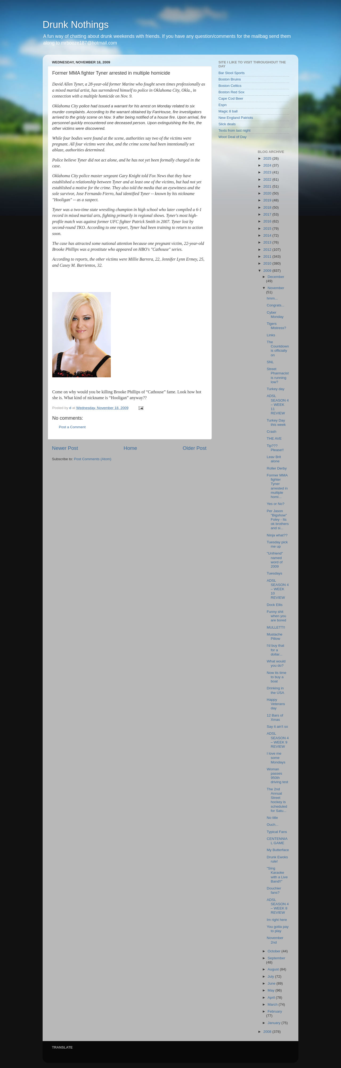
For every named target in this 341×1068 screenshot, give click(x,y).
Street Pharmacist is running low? (278, 375)
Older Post (194, 448)
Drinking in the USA (275, 690)
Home (130, 448)
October (275, 951)
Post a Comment (72, 427)
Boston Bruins (229, 79)
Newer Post (65, 448)
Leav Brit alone (274, 459)
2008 (267, 1032)
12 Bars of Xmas (275, 717)
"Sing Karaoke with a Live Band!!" (277, 874)
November (276, 288)
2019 (267, 200)
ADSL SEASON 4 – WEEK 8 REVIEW (278, 906)
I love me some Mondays (276, 757)
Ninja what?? (277, 535)
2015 (267, 228)
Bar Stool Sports (231, 73)
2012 (267, 250)
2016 (267, 221)
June (272, 983)
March (273, 1004)
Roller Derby (277, 468)
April (272, 998)
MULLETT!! (276, 627)
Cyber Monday (275, 314)
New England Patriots (235, 118)
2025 (267, 158)
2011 (267, 256)
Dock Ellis (274, 605)
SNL (270, 362)
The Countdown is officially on (278, 348)
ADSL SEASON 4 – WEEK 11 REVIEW (278, 404)
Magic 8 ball (228, 111)
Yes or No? (275, 504)
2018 (267, 207)
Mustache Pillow (274, 636)
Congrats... (275, 305)
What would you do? (276, 663)
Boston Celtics (229, 86)
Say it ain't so (277, 727)
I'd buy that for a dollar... (275, 650)
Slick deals (227, 124)
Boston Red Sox (231, 92)
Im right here (277, 920)
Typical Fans (277, 832)
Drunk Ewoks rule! (277, 859)
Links (271, 335)
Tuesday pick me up (277, 544)
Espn (222, 105)
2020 (267, 193)
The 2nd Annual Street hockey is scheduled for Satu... (277, 800)
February (275, 1011)
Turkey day (275, 389)
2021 (267, 186)
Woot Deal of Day (232, 137)
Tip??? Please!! (275, 448)
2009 (267, 271)
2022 (267, 179)
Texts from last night (234, 130)
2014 (267, 235)
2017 (267, 214)
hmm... (272, 298)
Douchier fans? (274, 890)
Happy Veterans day (276, 704)
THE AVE (274, 438)
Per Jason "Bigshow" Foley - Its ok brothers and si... (278, 519)
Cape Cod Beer (230, 98)
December (276, 277)
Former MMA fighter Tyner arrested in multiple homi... (277, 486)
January (275, 1023)
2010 (267, 263)
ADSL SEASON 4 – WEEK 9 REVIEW (278, 740)
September (276, 958)
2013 (267, 242)
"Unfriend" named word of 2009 (275, 559)
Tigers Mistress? (276, 326)
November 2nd (275, 940)
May (271, 990)
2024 (267, 165)
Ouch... (272, 825)
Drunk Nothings (76, 24)
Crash (271, 432)
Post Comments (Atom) (92, 459)
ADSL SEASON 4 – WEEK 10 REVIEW (278, 589)
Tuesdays (274, 573)
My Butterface (278, 850)
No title (272, 818)
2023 (267, 172)
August (274, 969)
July (271, 976)
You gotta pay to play (278, 929)
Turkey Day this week (276, 422)
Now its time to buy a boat (276, 677)
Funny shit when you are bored (276, 616)
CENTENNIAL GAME (277, 841)
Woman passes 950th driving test (277, 775)
